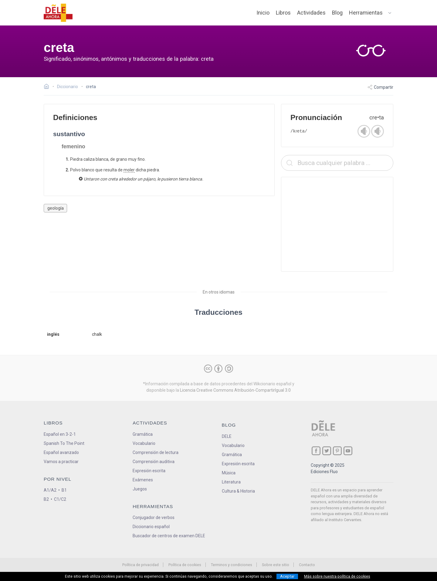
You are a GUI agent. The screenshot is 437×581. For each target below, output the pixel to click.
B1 (64, 490)
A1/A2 (50, 490)
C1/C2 (60, 499)
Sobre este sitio (275, 564)
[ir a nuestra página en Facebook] (316, 450)
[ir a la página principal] (58, 13)
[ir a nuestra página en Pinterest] (337, 450)
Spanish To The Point (64, 443)
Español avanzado (61, 452)
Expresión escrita (149, 470)
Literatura (231, 482)
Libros (283, 12)
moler (129, 169)
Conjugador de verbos (153, 517)
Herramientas (366, 12)
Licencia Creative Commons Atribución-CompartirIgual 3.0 (235, 390)
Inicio (262, 12)
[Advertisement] (337, 224)
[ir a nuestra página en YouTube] (348, 450)
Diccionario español (151, 526)
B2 (46, 499)
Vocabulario (144, 443)
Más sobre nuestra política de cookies (337, 576)
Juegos (140, 488)
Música (228, 472)
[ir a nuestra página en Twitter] (326, 450)
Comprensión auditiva (153, 461)
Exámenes (143, 479)
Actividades (311, 12)
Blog (337, 12)
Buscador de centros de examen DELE (169, 535)
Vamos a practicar (61, 461)
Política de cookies (184, 564)
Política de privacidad (140, 564)
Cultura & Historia (238, 491)
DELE (227, 436)
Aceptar (287, 576)
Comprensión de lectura (155, 452)
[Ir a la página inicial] (48, 87)
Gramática (143, 434)
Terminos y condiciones (231, 564)
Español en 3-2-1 (60, 434)
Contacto (307, 564)
